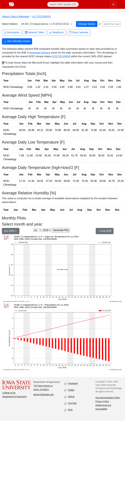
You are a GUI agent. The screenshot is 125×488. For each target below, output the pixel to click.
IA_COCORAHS (41, 16)
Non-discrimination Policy (107, 397)
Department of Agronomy (14, 396)
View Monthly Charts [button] (17, 41)
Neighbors (56, 32)
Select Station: (10, 24)
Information (12, 32)
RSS (68, 410)
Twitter (69, 390)
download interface (39, 52)
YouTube (70, 403)
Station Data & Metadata (15, 16)
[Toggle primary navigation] (113, 4)
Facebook (71, 384)
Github (69, 397)
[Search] (63, 4)
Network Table (34, 32)
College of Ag (8, 393)
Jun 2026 (10, 231)
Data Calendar (78, 32)
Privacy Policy (102, 401)
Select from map (112, 24)
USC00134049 (61, 56)
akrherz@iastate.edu (43, 394)
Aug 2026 (105, 231)
